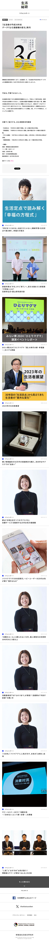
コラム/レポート (24, 13)
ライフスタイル (18, 19)
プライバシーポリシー (18, 915)
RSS (35, 915)
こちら (12, 160)
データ (10, 19)
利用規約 (29, 915)
